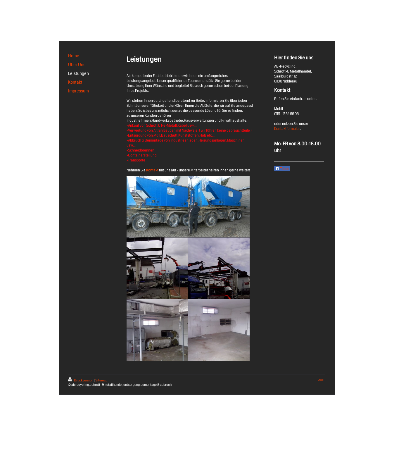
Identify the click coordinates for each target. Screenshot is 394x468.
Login (321, 379)
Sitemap (101, 380)
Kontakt (152, 170)
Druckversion (81, 380)
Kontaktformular (287, 128)
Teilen (282, 169)
